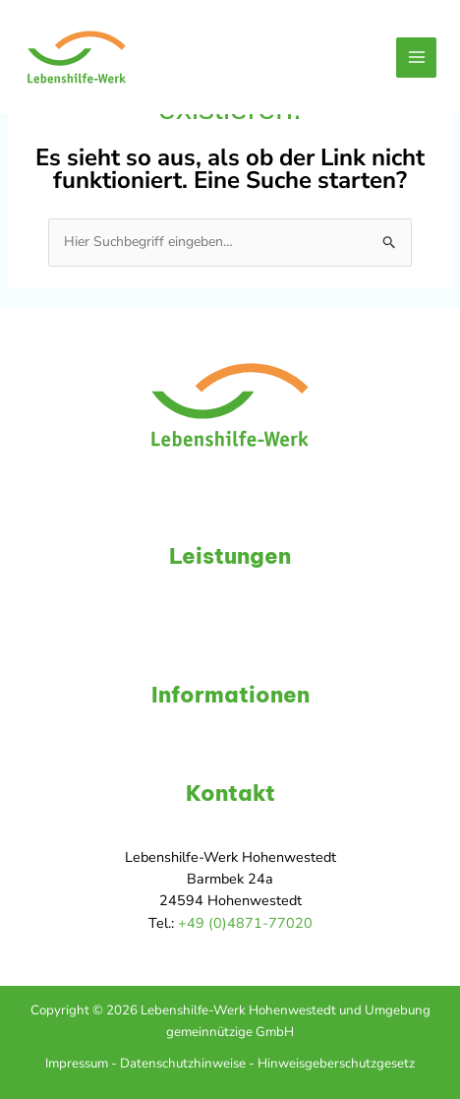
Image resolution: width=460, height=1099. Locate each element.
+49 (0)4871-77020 (245, 923)
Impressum (76, 1063)
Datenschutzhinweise (183, 1063)
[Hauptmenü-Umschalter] (416, 57)
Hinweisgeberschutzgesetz (336, 1063)
